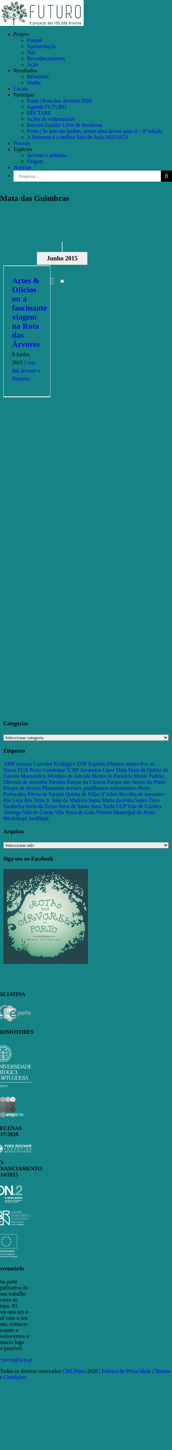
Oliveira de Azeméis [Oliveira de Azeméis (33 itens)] (25, 782)
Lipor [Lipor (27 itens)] (108, 770)
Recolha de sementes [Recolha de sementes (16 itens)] (141, 794)
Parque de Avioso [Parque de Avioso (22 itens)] (22, 788)
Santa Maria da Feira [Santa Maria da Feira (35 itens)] (111, 800)
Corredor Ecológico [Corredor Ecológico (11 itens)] (54, 764)
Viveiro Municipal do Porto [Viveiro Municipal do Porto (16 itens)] (125, 812)
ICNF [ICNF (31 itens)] (73, 770)
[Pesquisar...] (87, 176)
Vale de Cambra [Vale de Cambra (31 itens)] (144, 806)
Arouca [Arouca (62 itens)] (24, 764)
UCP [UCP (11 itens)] (121, 806)
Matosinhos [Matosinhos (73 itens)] (33, 776)
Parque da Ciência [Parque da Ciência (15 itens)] (86, 782)
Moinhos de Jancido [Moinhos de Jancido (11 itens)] (69, 776)
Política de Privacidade (127, 1371)
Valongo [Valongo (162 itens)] (12, 812)
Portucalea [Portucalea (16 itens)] (14, 794)
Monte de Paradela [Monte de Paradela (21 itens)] (112, 776)
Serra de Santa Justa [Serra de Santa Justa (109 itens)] (79, 806)
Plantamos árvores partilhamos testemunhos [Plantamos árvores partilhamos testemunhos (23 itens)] (89, 788)
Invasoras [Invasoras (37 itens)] (91, 770)
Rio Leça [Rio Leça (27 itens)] (13, 800)
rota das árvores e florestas (26, 371)
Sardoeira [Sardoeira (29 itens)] (13, 806)
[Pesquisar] (166, 176)
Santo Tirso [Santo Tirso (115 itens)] (147, 800)
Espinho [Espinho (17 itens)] (97, 764)
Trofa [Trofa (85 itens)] (109, 806)
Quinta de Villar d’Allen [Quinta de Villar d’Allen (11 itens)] (92, 794)
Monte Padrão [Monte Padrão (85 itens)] (149, 776)
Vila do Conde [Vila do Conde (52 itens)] (38, 812)
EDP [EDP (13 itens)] (82, 764)
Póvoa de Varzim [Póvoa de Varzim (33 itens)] (46, 794)
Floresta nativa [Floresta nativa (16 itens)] (123, 764)
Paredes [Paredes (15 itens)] (57, 782)
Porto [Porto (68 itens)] (144, 788)
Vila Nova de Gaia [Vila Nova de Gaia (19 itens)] (75, 812)
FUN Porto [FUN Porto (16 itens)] (29, 770)
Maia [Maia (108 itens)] (121, 770)
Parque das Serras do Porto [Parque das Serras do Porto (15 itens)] (136, 782)
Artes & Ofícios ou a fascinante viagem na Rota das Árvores (29, 312)
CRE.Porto (74, 1371)
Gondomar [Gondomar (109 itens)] (54, 770)
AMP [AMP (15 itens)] (9, 764)
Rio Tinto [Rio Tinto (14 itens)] (34, 800)
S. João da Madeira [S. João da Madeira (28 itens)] (66, 800)
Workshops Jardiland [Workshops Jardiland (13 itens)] (25, 818)
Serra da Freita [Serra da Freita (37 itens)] (41, 806)
